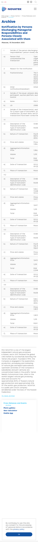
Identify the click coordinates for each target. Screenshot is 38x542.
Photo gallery (9, 408)
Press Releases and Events (15, 403)
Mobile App (8, 413)
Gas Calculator (10, 411)
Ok (19, 534)
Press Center (15, 16)
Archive (8, 405)
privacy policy (18, 529)
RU (2, 2)
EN (5, 2)
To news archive (8, 396)
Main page (5, 16)
